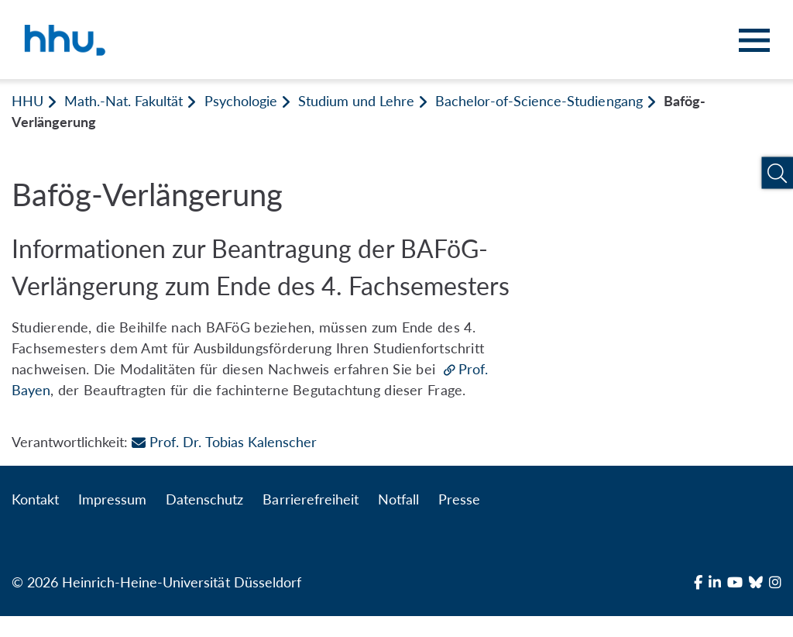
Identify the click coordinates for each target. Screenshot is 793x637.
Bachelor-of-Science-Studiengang (539, 100)
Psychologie (240, 100)
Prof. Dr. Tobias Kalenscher (224, 441)
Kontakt (35, 499)
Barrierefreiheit (310, 499)
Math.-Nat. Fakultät (123, 100)
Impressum (112, 499)
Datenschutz (204, 499)
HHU (27, 100)
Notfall (398, 499)
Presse (459, 499)
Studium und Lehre (356, 100)
